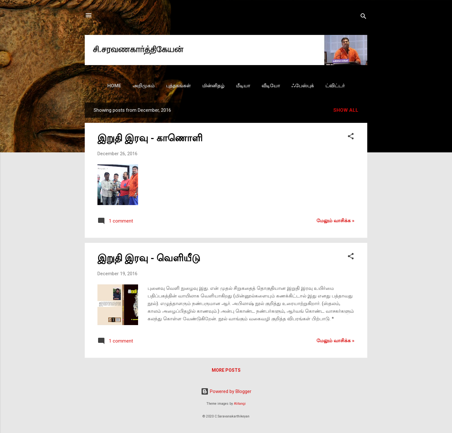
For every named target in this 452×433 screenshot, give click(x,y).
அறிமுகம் (144, 86)
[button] (351, 137)
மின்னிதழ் (213, 86)
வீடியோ (271, 86)
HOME (114, 86)
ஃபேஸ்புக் (302, 86)
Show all (345, 110)
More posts (226, 370)
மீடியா (243, 86)
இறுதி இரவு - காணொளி (150, 137)
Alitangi (240, 404)
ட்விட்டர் (335, 86)
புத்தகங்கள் (178, 86)
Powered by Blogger (226, 391)
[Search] (363, 17)
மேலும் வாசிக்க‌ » (335, 220)
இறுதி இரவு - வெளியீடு (148, 257)
